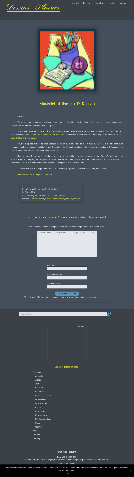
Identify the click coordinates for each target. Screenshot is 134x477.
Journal (61, 195)
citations (38, 384)
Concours (39, 388)
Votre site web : (54, 283)
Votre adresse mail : (56, 274)
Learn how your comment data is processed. (79, 297)
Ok (68, 474)
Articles (86, 3)
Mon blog (36, 439)
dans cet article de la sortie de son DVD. (46, 135)
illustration (39, 392)
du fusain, (61, 144)
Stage (37, 423)
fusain (48, 199)
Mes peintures (41, 415)
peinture (68, 199)
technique (39, 427)
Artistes (42, 195)
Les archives (99, 3)
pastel (61, 199)
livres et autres (41, 403)
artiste (35, 199)
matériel (38, 407)
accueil (75, 3)
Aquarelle (39, 376)
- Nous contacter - (67, 463)
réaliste (76, 199)
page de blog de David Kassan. (24, 138)
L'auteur (122, 3)
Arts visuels (52, 195)
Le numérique (40, 399)
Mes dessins (40, 411)
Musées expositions (43, 419)
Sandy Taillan (51, 189)
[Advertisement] (67, 345)
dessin (41, 199)
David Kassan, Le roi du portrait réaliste (34, 174)
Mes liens (36, 435)
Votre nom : (52, 265)
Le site (112, 3)
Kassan (55, 199)
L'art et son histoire (43, 396)
